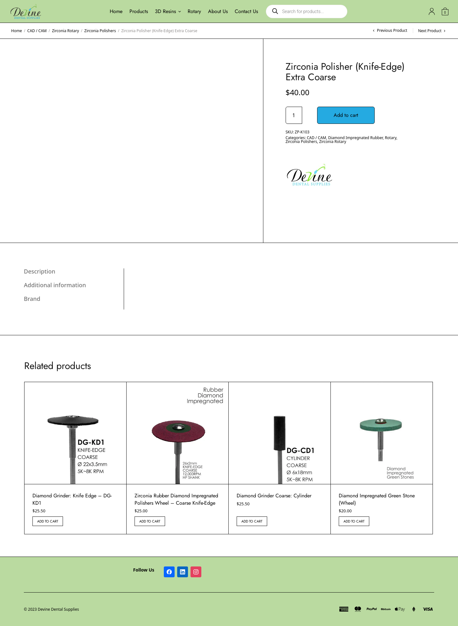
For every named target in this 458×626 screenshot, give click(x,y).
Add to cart (347, 115)
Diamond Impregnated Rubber (355, 137)
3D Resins (165, 11)
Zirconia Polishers (100, 30)
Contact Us (246, 11)
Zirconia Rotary (65, 30)
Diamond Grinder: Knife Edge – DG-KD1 (72, 499)
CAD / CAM (37, 30)
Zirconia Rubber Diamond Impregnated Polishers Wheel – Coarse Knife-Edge (176, 499)
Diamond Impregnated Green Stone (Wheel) (377, 499)
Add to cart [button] (47, 521)
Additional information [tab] (55, 285)
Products (138, 11)
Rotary (194, 11)
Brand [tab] (32, 299)
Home (116, 11)
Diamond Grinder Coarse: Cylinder (274, 495)
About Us (218, 11)
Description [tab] (39, 271)
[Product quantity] (294, 115)
